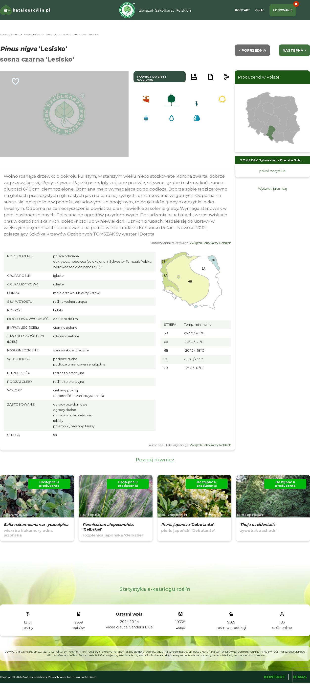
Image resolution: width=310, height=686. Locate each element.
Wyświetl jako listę (272, 189)
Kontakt (242, 10)
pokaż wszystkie (272, 171)
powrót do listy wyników (152, 78)
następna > (294, 50)
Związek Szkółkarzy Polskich (210, 243)
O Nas (260, 10)
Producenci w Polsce (259, 77)
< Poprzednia (252, 50)
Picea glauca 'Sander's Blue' (130, 627)
